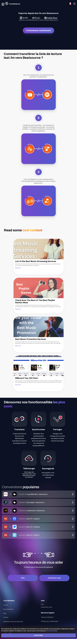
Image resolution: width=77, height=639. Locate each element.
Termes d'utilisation (47, 617)
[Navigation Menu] (74, 4)
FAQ (22, 578)
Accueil (5, 605)
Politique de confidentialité (49, 621)
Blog (4, 613)
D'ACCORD (38, 635)
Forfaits (5, 617)
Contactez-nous (54, 578)
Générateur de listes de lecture (13, 621)
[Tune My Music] (11, 4)
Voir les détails (52, 631)
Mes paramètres (8, 609)
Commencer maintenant (38, 30)
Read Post (18, 268)
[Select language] (70, 3)
